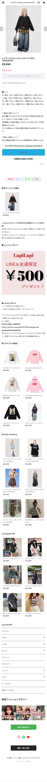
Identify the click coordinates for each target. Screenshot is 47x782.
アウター (5, 638)
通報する (42, 164)
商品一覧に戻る (23, 748)
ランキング (5, 631)
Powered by (23, 761)
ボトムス (4, 651)
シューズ (4, 670)
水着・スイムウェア (8, 690)
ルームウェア (6, 684)
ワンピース (5, 657)
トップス (4, 644)
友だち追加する (24, 727)
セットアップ (6, 664)
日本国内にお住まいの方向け (23, 159)
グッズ (4, 677)
